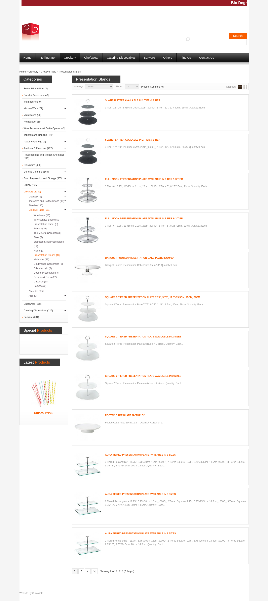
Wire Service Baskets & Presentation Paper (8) (46, 222)
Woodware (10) (42, 215)
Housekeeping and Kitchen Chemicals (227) (44, 156)
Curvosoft (37, 593)
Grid (245, 87)
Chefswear (91, 57)
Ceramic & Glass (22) (45, 277)
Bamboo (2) (40, 286)
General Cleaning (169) (36, 171)
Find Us (186, 57)
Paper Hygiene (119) (35, 141)
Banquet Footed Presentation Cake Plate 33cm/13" (140, 258)
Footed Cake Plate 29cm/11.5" (125, 415)
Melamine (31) (41, 259)
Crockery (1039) (32, 191)
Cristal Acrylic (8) (43, 268)
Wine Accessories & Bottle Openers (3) (44, 128)
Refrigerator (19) (32, 121)
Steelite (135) (36, 205)
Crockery (70, 57)
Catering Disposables (121, 57)
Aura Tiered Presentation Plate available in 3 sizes (140, 454)
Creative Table (48, 71)
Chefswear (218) (33, 304)
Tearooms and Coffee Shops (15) (46, 201)
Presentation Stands (70, 71)
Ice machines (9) (33, 101)
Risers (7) (39, 250)
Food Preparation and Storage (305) (43, 178)
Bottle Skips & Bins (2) (36, 88)
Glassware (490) (32, 165)
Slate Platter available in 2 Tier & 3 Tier (132, 100)
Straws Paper (43, 413)
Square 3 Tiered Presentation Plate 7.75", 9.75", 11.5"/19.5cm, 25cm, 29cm (152, 297)
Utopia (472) (35, 196)
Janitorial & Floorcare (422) (38, 148)
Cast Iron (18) (41, 281)
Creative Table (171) (39, 210)
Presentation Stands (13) (47, 255)
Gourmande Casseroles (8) (48, 264)
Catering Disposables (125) (38, 310)
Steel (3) (38, 237)
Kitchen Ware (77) (33, 108)
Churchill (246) (36, 291)
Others (167, 57)
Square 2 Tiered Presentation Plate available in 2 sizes (143, 336)
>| (94, 571)
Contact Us (206, 57)
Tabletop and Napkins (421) (38, 135)
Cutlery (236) (31, 185)
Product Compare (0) (152, 86)
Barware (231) (31, 317)
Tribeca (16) (40, 228)
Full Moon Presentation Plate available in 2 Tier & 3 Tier (144, 179)
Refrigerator (48, 57)
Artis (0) (33, 295)
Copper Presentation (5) (47, 272)
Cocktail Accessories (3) (36, 95)
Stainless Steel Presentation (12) (49, 244)
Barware (149, 57)
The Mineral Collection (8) (47, 233)
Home (28, 57)
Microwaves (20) (32, 115)
